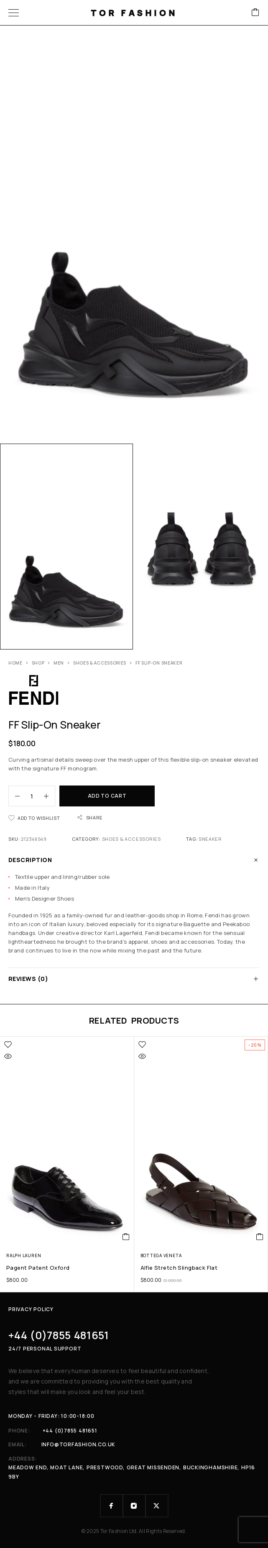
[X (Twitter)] (156, 1505)
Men (59, 663)
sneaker (210, 839)
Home (15, 663)
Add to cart (107, 795)
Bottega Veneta (161, 1255)
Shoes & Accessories (99, 663)
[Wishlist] (34, 818)
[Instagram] (134, 1505)
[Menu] (13, 12)
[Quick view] (8, 1056)
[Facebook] (111, 1505)
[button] (126, 1237)
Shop (38, 663)
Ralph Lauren (23, 1255)
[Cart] (255, 13)
